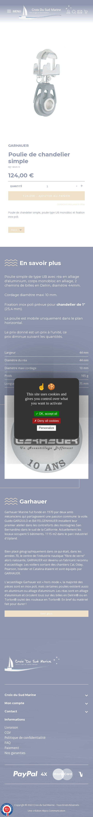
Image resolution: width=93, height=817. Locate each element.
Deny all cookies (46, 420)
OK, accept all (46, 413)
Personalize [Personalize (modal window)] (46, 428)
